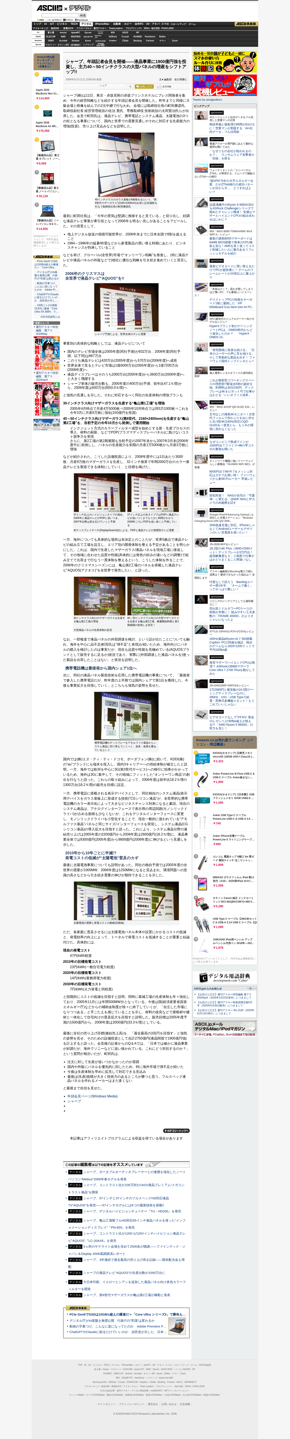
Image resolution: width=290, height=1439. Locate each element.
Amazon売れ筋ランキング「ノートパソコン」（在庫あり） (46, 62)
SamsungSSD (98, 36)
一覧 (129, 86)
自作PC (139, 23)
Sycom (88, 32)
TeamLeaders (116, 28)
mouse (63, 32)
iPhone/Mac (102, 23)
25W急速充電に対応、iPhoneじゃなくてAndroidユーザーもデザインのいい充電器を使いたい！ (232, 528)
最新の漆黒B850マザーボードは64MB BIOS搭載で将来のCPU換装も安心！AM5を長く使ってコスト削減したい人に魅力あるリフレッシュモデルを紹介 (231, 246)
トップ (37, 23)
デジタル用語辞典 (140, 1390)
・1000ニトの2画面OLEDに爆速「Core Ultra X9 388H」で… (46, 308)
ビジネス (62, 23)
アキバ (156, 23)
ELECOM (50, 36)
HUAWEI (137, 36)
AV (148, 23)
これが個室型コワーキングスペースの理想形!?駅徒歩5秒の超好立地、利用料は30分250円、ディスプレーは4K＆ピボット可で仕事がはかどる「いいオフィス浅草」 (232, 388)
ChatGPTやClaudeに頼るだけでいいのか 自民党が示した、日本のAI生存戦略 (126, 1332)
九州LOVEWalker (172, 1395)
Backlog (137, 41)
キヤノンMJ (63, 45)
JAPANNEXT (76, 44)
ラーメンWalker (76, 1395)
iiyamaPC (75, 32)
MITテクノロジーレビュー (176, 1390)
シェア (103, 85)
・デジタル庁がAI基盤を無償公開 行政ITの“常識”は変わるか (46, 275)
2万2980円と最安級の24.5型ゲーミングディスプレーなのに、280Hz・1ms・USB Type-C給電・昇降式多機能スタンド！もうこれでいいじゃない (231, 697)
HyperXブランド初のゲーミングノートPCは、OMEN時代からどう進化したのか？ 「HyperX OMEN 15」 (231, 331)
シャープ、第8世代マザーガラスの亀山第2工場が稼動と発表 (126, 1295)
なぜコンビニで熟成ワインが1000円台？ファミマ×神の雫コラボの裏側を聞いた (231, 445)
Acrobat (63, 41)
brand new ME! (166, 1378)
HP (137, 32)
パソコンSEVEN (101, 32)
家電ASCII (68, 28)
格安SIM (55, 28)
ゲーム (192, 24)
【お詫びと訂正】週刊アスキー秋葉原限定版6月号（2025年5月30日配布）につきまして (224, 1004)
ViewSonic (150, 36)
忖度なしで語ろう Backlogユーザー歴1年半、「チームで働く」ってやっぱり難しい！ (231, 585)
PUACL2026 (167, 28)
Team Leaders (147, 1386)
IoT (52, 23)
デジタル (77, 7)
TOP (80, 1365)
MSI (113, 32)
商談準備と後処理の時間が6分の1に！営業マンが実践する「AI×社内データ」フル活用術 (232, 128)
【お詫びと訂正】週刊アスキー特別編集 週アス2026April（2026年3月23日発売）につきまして (224, 996)
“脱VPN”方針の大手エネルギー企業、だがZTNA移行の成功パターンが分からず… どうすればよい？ (231, 186)
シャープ (74, 1101)
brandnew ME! (100, 45)
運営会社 (153, 1404)
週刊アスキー (99, 28)
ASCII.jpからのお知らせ (208, 988)
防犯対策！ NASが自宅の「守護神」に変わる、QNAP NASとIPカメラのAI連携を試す (232, 499)
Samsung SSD (100, 1382)
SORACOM (132, 1382)
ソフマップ (88, 45)
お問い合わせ (169, 1404)
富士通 (51, 32)
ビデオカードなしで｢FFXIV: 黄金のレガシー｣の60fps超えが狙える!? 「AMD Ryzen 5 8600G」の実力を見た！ (231, 722)
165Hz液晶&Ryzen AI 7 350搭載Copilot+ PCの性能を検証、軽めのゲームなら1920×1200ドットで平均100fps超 (231, 644)
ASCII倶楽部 (246, 24)
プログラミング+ (134, 28)
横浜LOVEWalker (115, 1395)
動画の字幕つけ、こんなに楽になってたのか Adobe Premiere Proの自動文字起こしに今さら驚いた (142, 1326)
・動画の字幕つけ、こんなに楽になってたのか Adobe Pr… (46, 286)
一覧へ (250, 988)
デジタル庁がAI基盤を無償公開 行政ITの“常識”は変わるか (112, 1320)
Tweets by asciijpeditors (207, 99)
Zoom (175, 41)
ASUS (125, 32)
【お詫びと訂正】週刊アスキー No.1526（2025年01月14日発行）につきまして (225, 1012)
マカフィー (51, 45)
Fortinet (150, 41)
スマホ (165, 23)
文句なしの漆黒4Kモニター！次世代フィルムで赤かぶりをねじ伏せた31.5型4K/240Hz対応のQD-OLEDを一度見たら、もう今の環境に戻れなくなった (232, 422)
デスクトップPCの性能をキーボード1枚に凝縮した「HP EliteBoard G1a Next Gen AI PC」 (232, 303)
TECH (74, 23)
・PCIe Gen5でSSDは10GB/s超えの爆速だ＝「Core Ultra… (46, 264)
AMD (63, 36)
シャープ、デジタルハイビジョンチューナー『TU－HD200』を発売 (132, 1211)
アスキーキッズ (40, 28)
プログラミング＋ (164, 1386)
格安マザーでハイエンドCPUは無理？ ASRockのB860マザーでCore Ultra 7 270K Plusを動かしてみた (232, 668)
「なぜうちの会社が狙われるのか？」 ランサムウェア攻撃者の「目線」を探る (231, 154)
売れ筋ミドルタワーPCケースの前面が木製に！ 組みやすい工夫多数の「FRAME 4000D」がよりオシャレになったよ (232, 614)
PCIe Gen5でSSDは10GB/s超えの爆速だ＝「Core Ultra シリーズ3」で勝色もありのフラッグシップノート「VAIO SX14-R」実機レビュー (170, 1314)
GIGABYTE (88, 37)
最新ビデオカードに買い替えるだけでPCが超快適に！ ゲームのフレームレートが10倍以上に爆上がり (232, 271)
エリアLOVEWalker (95, 1395)
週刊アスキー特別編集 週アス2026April (47, 376)
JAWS (51, 41)
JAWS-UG (118, 1373)
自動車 (117, 23)
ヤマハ (162, 41)
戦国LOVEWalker (211, 1395)
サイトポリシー (107, 1404)
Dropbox (113, 41)
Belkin (162, 36)
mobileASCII (157, 1390)
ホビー (128, 23)
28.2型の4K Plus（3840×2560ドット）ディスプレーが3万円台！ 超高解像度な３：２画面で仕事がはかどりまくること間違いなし (231, 554)
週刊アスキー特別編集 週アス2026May (47, 330)
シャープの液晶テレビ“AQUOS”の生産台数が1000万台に (124, 1273)
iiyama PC (139, 1369)
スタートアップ (178, 24)
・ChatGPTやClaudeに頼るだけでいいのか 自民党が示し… (46, 297)
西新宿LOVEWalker (134, 1395)
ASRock (113, 36)
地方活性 (155, 28)
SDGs (147, 28)
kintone (76, 41)
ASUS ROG (75, 36)
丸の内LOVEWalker (192, 1395)
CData (125, 41)
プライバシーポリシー (132, 1404)
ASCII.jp (49, 8)
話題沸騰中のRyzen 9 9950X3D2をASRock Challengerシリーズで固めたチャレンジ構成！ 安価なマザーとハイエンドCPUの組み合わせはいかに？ (232, 212)
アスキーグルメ (84, 28)
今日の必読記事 (107, 1390)
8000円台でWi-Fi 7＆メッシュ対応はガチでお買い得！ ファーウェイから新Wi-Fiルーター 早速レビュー (232, 477)
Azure (88, 41)
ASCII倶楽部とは (50, 316)
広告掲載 (185, 1404)
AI (45, 23)
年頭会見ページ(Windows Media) (92, 1096)
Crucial (125, 36)
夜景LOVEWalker (154, 1395)
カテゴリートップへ (176, 1131)
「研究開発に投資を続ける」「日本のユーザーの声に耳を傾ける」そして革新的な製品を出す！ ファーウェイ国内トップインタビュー (232, 355)
